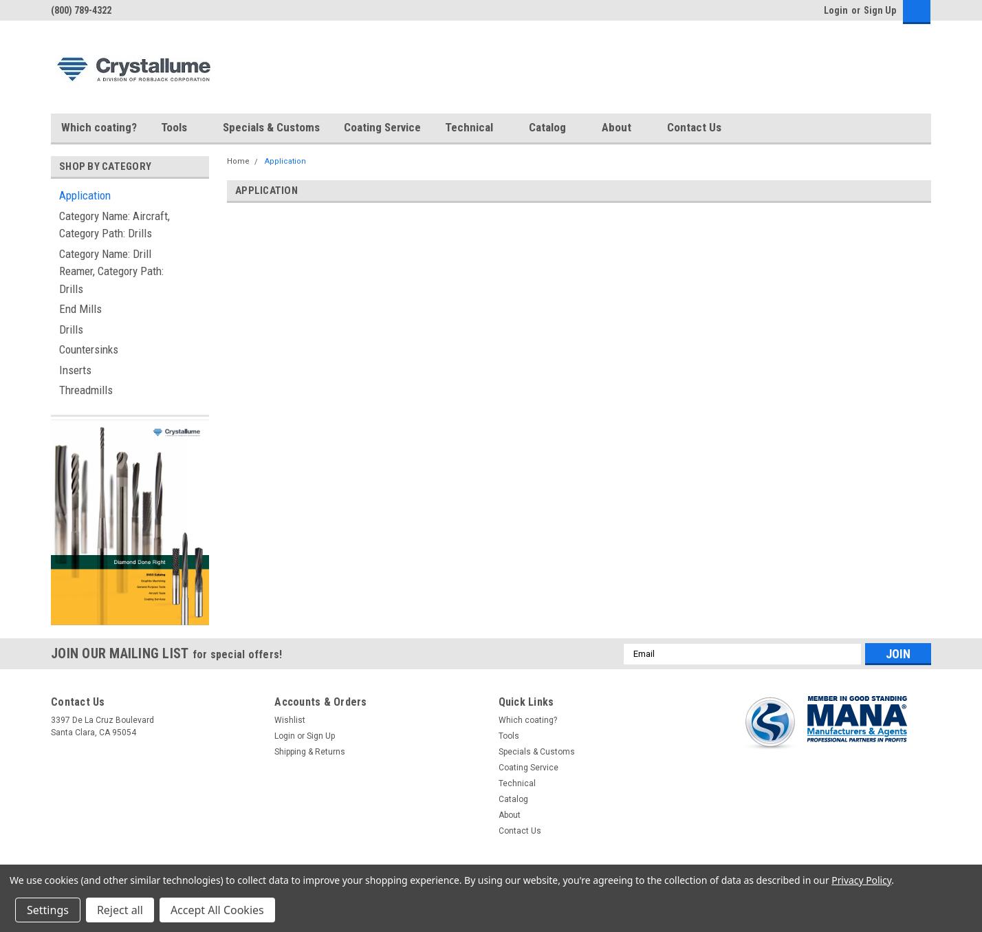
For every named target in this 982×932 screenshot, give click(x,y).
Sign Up (880, 10)
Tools (180, 128)
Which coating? (99, 127)
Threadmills (86, 390)
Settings (48, 910)
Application (85, 195)
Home (238, 161)
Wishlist (289, 720)
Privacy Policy (861, 880)
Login (836, 10)
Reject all (120, 910)
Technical (475, 128)
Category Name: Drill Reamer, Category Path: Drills (111, 271)
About (622, 128)
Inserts (75, 370)
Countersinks (88, 349)
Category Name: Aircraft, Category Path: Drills (114, 225)
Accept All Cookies (217, 910)
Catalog (553, 128)
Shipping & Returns (309, 752)
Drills (71, 329)
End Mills (80, 309)
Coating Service (382, 127)
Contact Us (694, 127)
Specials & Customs (271, 127)
